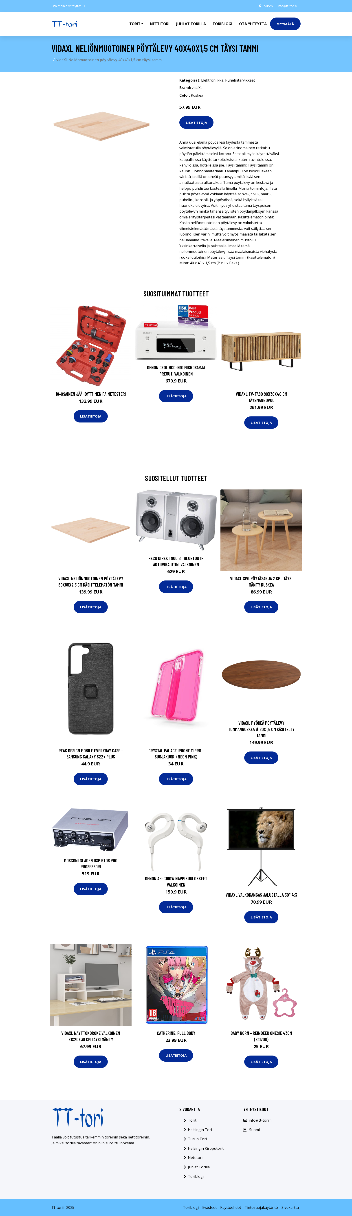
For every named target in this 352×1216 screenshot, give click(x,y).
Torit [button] (135, 23)
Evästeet (209, 1207)
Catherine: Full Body (176, 1033)
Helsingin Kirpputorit (206, 1148)
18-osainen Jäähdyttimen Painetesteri (91, 394)
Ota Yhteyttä (253, 23)
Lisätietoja (196, 122)
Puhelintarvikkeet (240, 80)
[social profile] (85, 6)
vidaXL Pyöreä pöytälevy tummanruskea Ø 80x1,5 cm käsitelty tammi (261, 729)
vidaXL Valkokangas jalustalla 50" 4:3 (261, 895)
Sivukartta (290, 1207)
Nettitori (159, 23)
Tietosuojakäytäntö (261, 1207)
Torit (192, 1120)
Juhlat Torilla (191, 23)
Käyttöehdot (230, 1207)
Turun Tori (197, 1138)
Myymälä (285, 24)
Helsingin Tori (200, 1129)
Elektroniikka (212, 80)
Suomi (268, 6)
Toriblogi (222, 23)
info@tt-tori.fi (287, 6)
